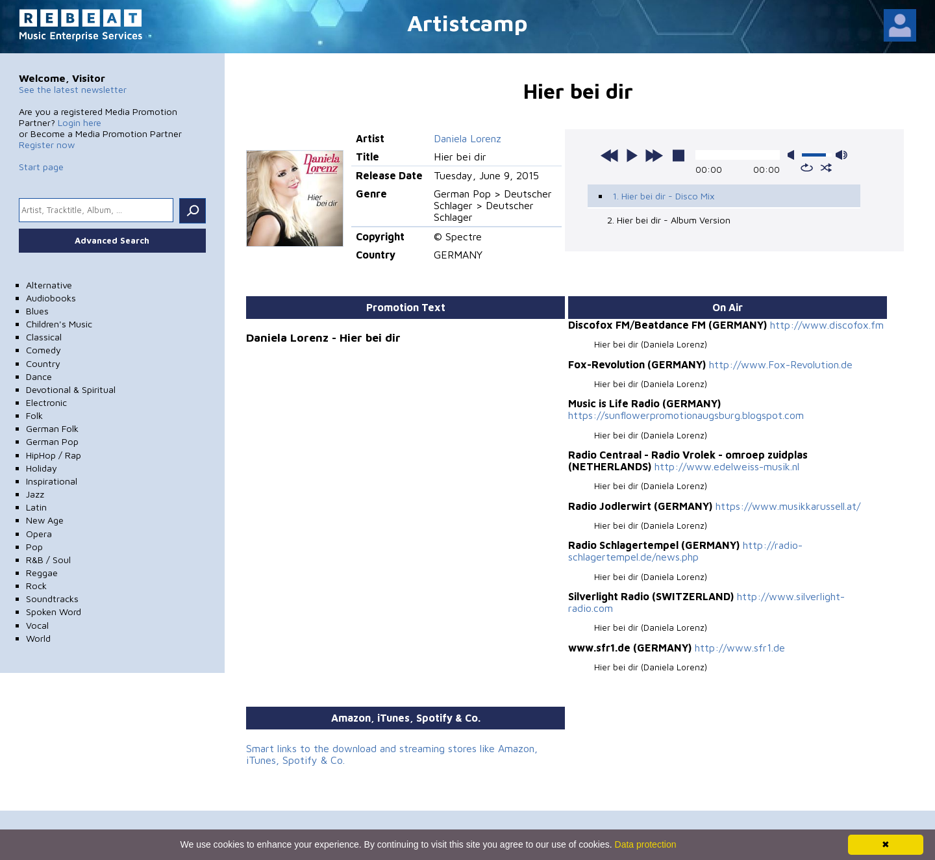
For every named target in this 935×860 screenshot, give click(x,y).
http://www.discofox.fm (827, 325)
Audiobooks (51, 297)
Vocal (37, 625)
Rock (36, 585)
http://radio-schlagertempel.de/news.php (685, 551)
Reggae (42, 572)
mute (793, 155)
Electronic (46, 402)
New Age (45, 519)
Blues (37, 310)
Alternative (49, 284)
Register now (47, 144)
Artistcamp (467, 22)
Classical (44, 336)
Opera (39, 533)
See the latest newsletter (73, 89)
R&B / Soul (48, 559)
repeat (807, 167)
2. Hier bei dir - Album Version (668, 219)
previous (610, 155)
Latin (36, 506)
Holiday (41, 468)
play (632, 155)
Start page (41, 166)
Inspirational (51, 481)
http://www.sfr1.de (740, 647)
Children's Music (59, 323)
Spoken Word (53, 611)
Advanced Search (112, 240)
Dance (39, 376)
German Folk (52, 428)
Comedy (43, 349)
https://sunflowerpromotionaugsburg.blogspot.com (686, 415)
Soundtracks (52, 598)
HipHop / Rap (53, 455)
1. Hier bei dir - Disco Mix (663, 195)
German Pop (52, 441)
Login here (79, 122)
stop (678, 155)
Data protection (646, 844)
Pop (34, 546)
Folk (34, 415)
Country (43, 363)
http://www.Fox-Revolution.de (781, 364)
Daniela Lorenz (467, 138)
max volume (841, 155)
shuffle (826, 167)
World (38, 638)
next (654, 155)
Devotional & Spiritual (71, 389)
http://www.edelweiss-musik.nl (726, 466)
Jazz (35, 494)
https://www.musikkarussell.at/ (788, 506)
